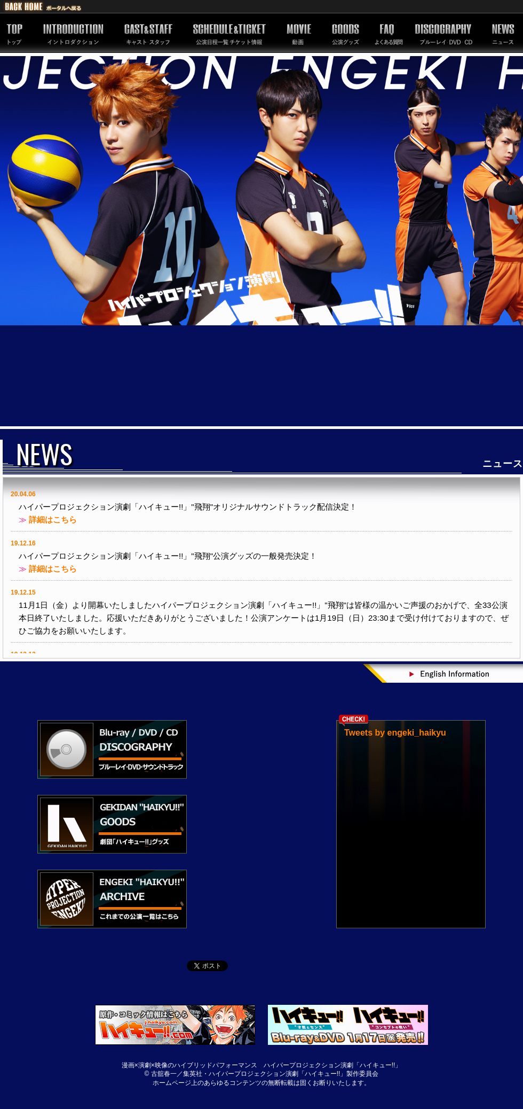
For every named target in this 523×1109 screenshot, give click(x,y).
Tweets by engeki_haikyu (395, 732)
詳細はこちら (53, 519)
